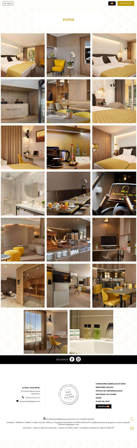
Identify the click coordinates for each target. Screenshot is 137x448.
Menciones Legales (104, 387)
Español (103, 406)
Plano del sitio (102, 401)
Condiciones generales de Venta (111, 384)
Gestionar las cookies (106, 394)
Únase (98, 398)
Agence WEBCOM (107, 428)
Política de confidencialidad (109, 391)
